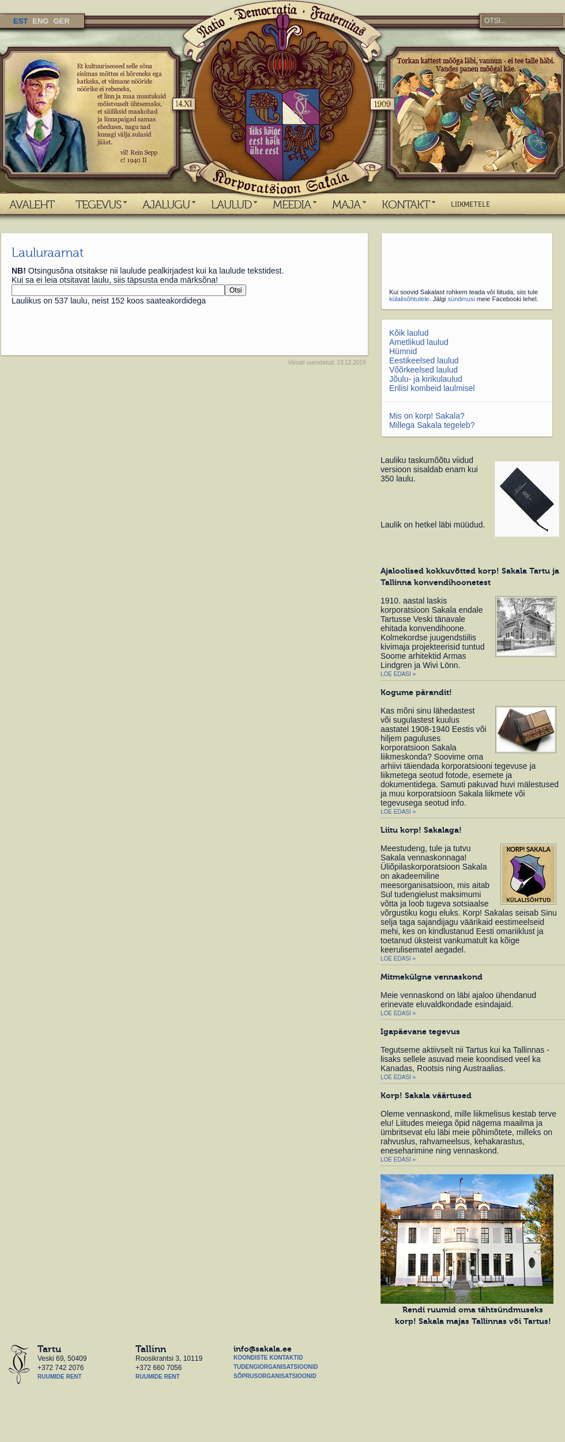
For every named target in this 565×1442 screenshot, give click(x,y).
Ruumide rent (59, 1376)
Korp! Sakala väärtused (426, 1095)
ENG (40, 21)
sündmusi (461, 298)
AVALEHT (31, 204)
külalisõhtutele (409, 298)
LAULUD (231, 204)
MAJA (346, 204)
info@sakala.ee (262, 1348)
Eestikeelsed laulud (424, 360)
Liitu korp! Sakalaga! (421, 829)
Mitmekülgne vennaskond (432, 976)
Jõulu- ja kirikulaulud (425, 379)
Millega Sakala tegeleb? (432, 425)
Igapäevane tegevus (420, 1031)
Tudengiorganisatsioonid (275, 1367)
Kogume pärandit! (416, 692)
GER (61, 21)
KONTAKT (406, 204)
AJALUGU (166, 204)
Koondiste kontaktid (268, 1357)
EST (20, 21)
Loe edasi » (398, 674)
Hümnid (403, 351)
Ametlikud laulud (419, 342)
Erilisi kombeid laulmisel (432, 388)
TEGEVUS (98, 204)
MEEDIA (292, 204)
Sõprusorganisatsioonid (275, 1376)
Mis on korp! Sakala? (427, 415)
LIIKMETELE (470, 204)
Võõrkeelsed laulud (423, 369)
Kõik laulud (409, 332)
